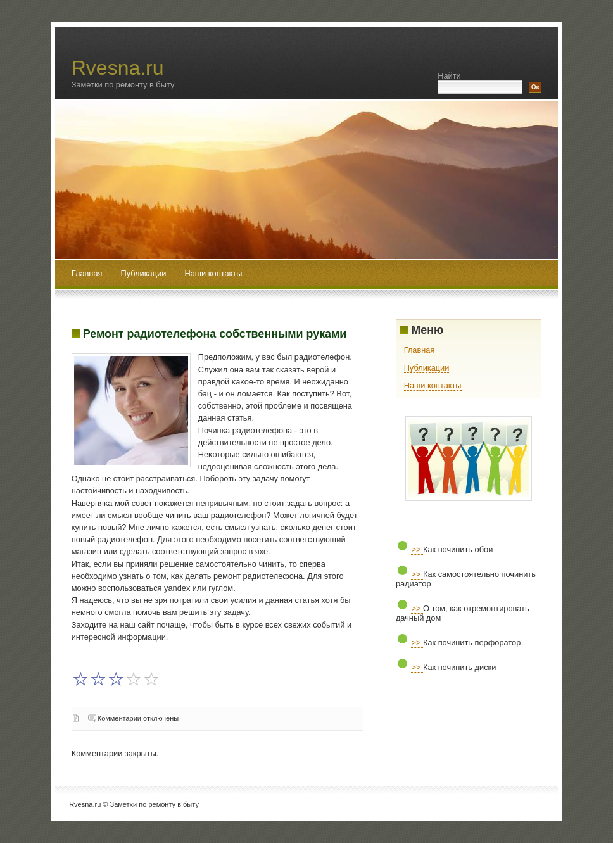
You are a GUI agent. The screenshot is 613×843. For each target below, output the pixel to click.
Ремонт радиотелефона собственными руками (215, 333)
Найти (449, 75)
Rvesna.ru (118, 67)
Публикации (144, 273)
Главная (87, 273)
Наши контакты (213, 273)
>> (417, 549)
